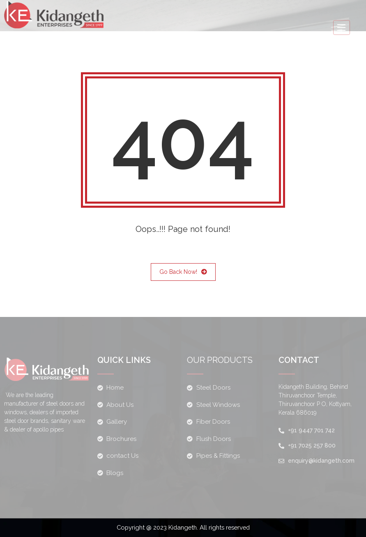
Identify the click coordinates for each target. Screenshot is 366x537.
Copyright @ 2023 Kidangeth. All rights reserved (183, 527)
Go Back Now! (183, 272)
